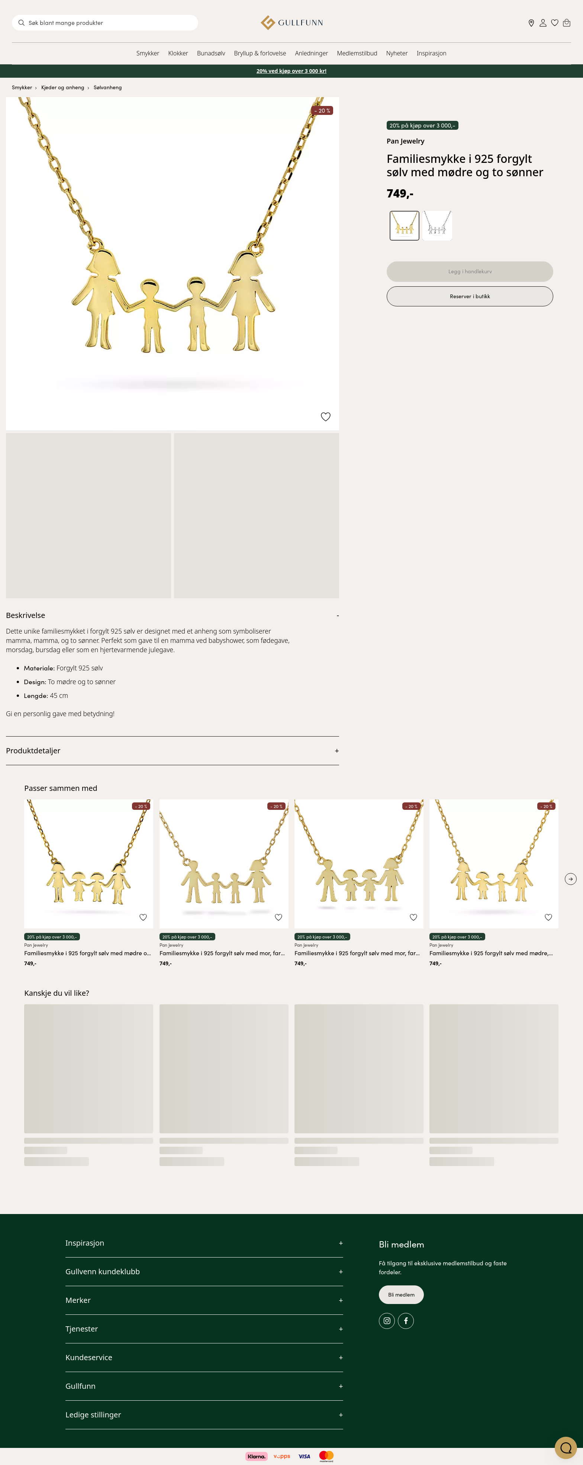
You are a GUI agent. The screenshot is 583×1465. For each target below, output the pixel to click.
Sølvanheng (108, 87)
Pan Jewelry (406, 140)
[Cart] (566, 22)
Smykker (147, 53)
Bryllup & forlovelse (260, 53)
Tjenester (81, 1329)
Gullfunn (80, 1386)
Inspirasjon (432, 53)
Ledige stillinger (93, 1415)
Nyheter (397, 53)
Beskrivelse (25, 615)
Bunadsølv (211, 53)
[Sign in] (543, 23)
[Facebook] (405, 1321)
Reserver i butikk (470, 298)
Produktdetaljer (33, 751)
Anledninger (311, 53)
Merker (78, 1300)
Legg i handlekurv (470, 272)
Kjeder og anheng (62, 87)
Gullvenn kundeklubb (102, 1271)
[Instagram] (387, 1321)
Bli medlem (401, 1294)
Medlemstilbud (357, 53)
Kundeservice (88, 1357)
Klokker (178, 53)
